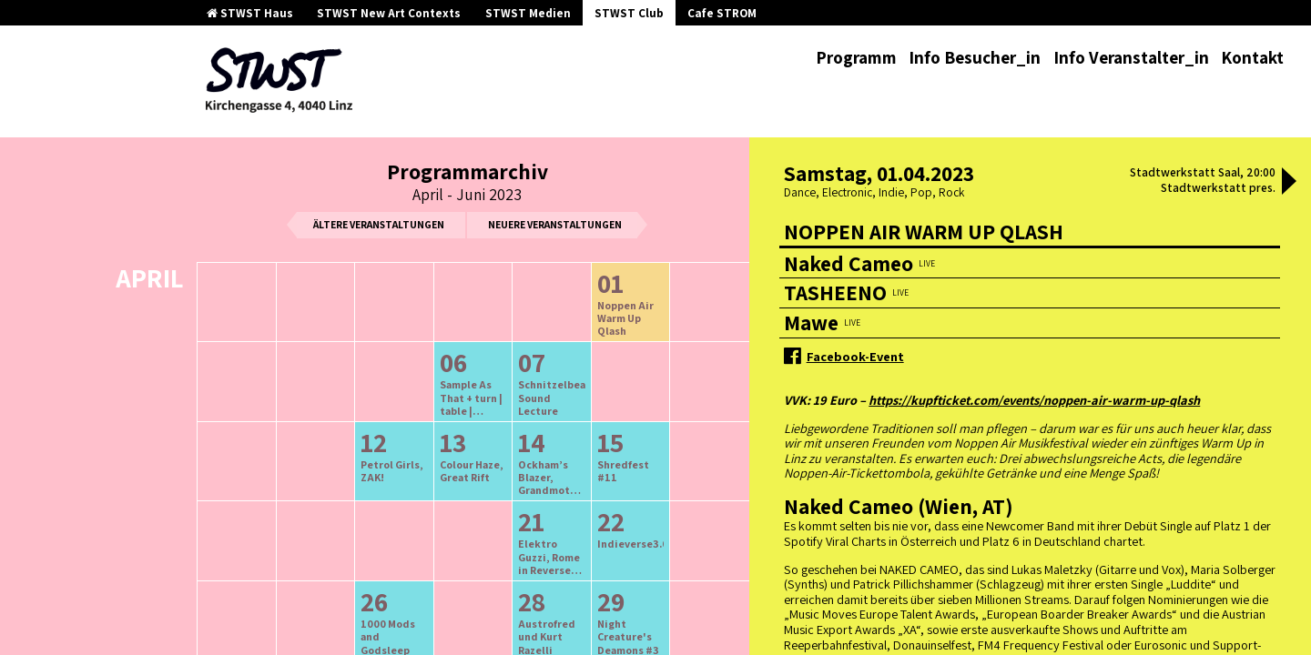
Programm (856, 57)
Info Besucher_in (975, 57)
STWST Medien (528, 13)
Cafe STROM (722, 13)
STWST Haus (250, 13)
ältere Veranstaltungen (378, 224)
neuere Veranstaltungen (555, 224)
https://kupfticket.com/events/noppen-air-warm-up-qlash (1034, 399)
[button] (1289, 183)
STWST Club (629, 13)
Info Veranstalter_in (1131, 57)
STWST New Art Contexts (389, 13)
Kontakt (1252, 57)
